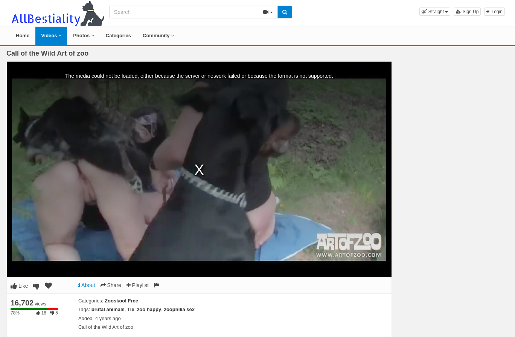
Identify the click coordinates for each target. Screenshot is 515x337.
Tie (130, 309)
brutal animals (108, 309)
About (86, 285)
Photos (83, 35)
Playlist (137, 285)
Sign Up (467, 11)
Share (111, 285)
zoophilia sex (179, 309)
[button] (434, 12)
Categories (118, 35)
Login (494, 11)
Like (19, 286)
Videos (51, 35)
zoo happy (149, 309)
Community (158, 35)
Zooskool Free (121, 301)
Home (22, 35)
